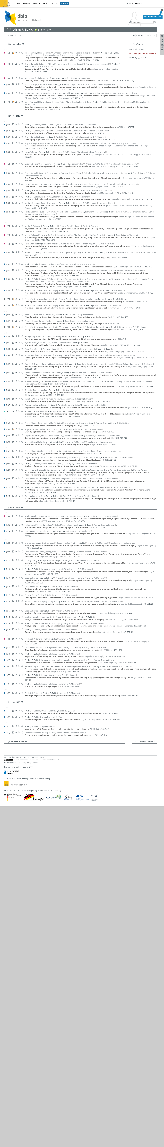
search (36, 3)
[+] (136, 741)
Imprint (35, 762)
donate (64, 3)
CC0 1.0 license (52, 760)
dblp (18, 3)
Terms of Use (14, 762)
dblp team (40, 757)
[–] (133, 44)
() (106, 166)
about (46, 3)
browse (26, 3)
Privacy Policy (26, 762)
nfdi (53, 3)
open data (35, 760)
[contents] (76, 416)
